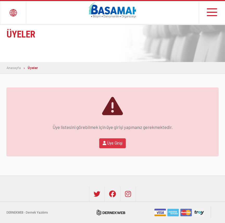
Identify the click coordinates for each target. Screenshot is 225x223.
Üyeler (33, 68)
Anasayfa (14, 68)
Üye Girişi (112, 143)
